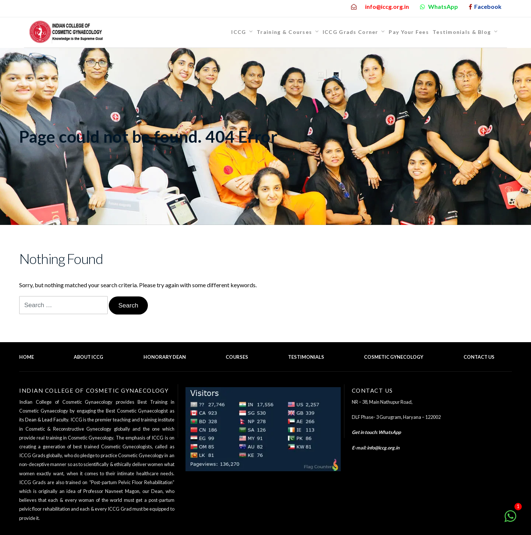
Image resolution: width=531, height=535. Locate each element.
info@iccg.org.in (383, 448)
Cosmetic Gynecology (393, 357)
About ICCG (88, 357)
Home (26, 357)
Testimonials (306, 357)
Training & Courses (284, 32)
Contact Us (479, 357)
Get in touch (364, 432)
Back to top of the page (479, 366)
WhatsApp (389, 432)
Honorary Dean (164, 357)
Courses (237, 357)
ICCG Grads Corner (350, 32)
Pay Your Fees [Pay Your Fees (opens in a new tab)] (409, 32)
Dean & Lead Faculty (46, 420)
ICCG (238, 32)
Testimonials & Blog (462, 32)
